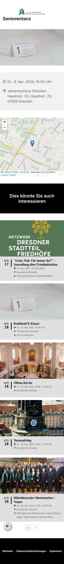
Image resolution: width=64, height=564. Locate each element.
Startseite (7, 551)
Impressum (55, 551)
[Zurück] (7, 526)
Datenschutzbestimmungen (31, 551)
